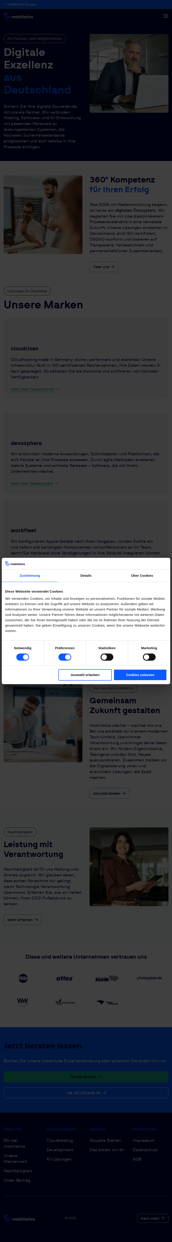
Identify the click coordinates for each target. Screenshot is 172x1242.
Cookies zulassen (140, 675)
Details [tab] (86, 576)
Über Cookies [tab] (142, 576)
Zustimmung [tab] (30, 576)
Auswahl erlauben (85, 675)
